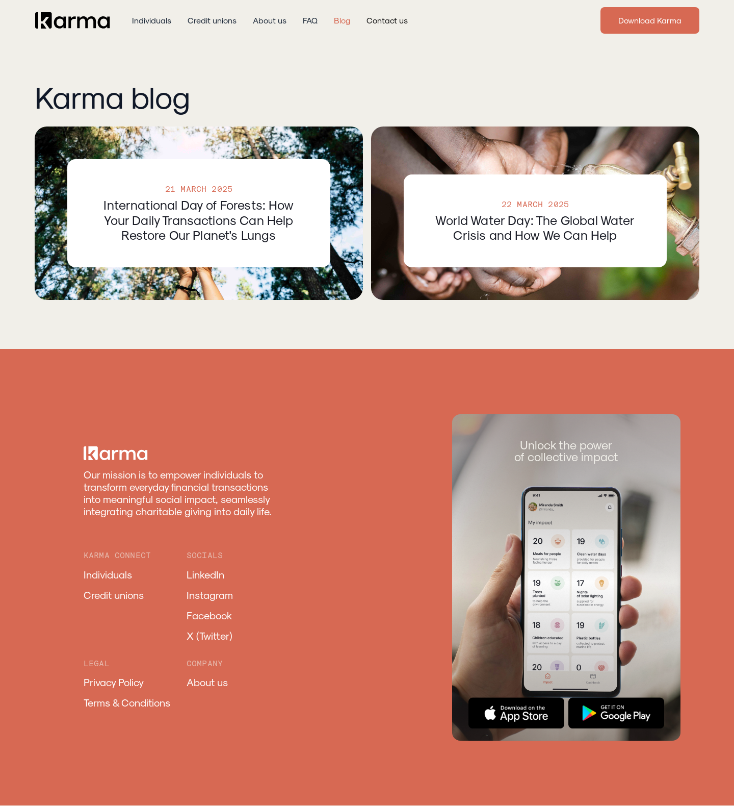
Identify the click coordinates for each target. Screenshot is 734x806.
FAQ (310, 20)
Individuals (151, 20)
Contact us (387, 20)
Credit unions (212, 20)
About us (269, 20)
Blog (342, 20)
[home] (73, 20)
